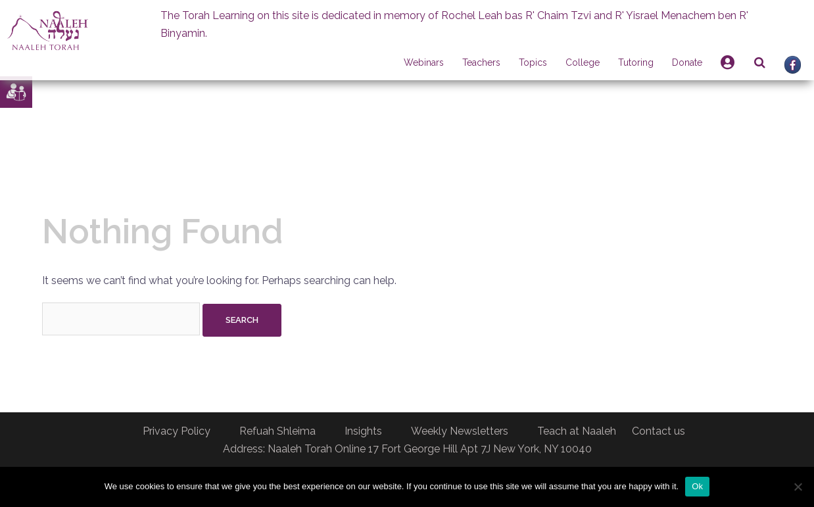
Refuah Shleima (277, 431)
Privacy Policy (176, 431)
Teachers (481, 62)
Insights (363, 431)
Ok (697, 486)
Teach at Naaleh (576, 431)
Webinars (424, 62)
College (582, 62)
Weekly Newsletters (459, 431)
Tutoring (636, 62)
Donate (687, 62)
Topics (533, 62)
